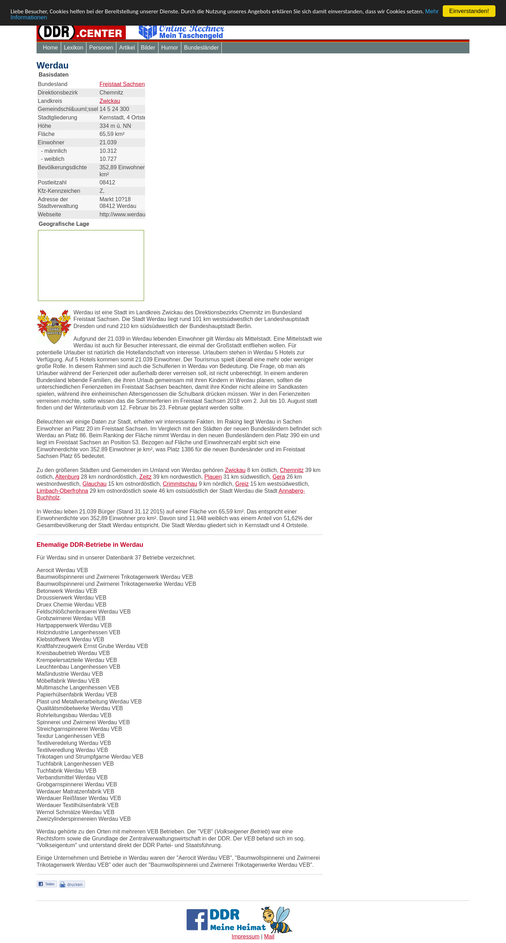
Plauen (213, 477)
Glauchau (95, 484)
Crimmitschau (180, 484)
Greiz (242, 484)
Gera (278, 477)
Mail (269, 936)
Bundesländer (201, 48)
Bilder (148, 48)
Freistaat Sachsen (122, 84)
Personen (101, 48)
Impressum (245, 936)
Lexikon (73, 48)
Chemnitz (292, 470)
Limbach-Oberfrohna (62, 491)
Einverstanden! (469, 11)
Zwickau (109, 101)
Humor (169, 48)
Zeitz (146, 477)
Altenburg (67, 477)
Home (50, 48)
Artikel (127, 48)
